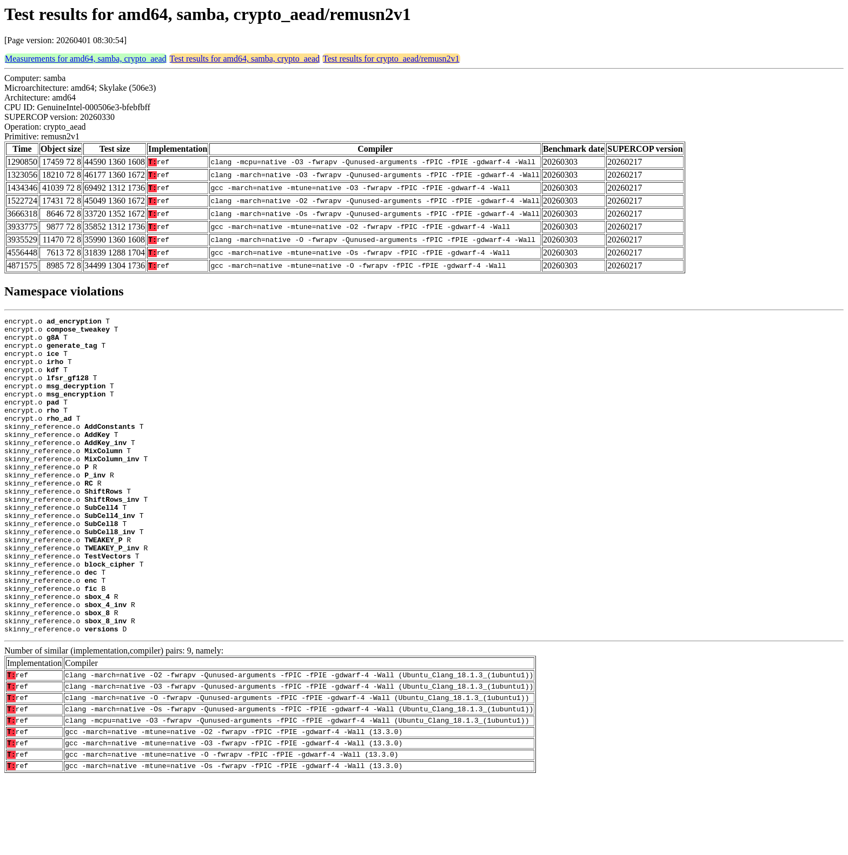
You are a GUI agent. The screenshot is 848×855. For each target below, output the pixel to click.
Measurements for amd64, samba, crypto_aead (86, 58)
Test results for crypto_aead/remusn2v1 (391, 58)
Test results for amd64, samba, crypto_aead (245, 58)
